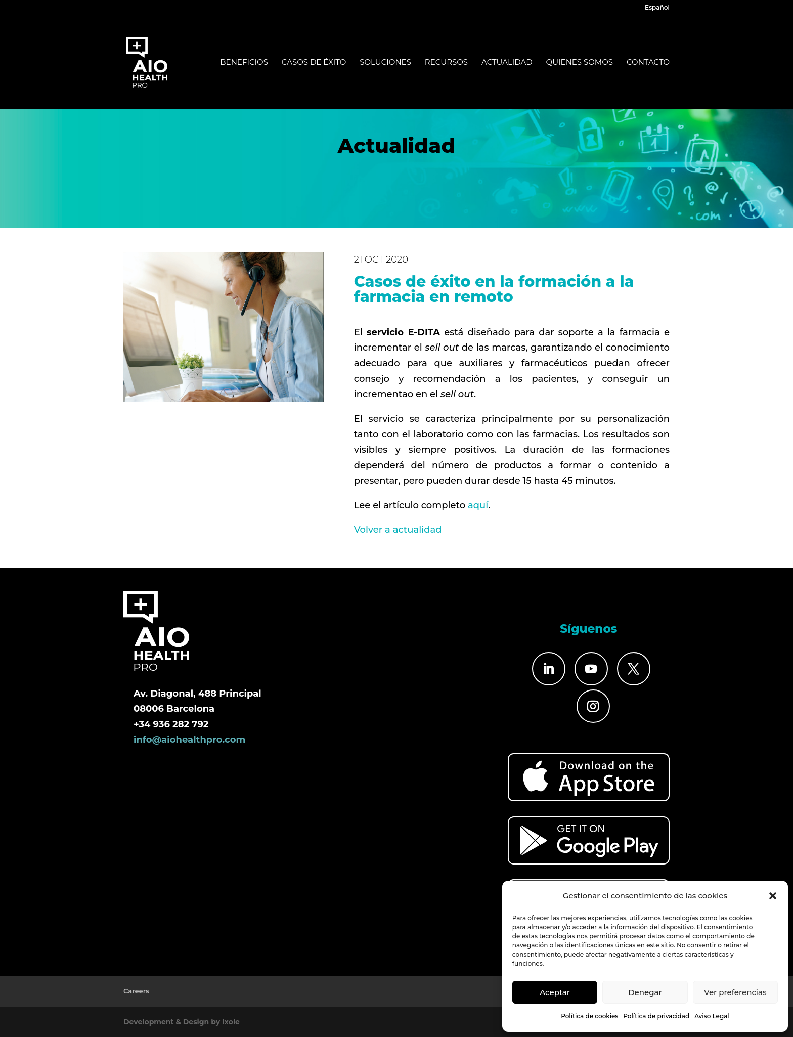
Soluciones (385, 63)
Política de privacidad (656, 1016)
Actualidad (507, 63)
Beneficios (244, 63)
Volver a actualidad (398, 529)
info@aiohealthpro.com (189, 739)
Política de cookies (589, 1016)
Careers (136, 991)
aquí (478, 505)
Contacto (648, 63)
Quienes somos (579, 63)
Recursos (446, 63)
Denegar (645, 992)
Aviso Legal (711, 1016)
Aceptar (555, 992)
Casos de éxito (314, 63)
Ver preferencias (735, 992)
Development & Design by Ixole (181, 1021)
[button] (773, 896)
